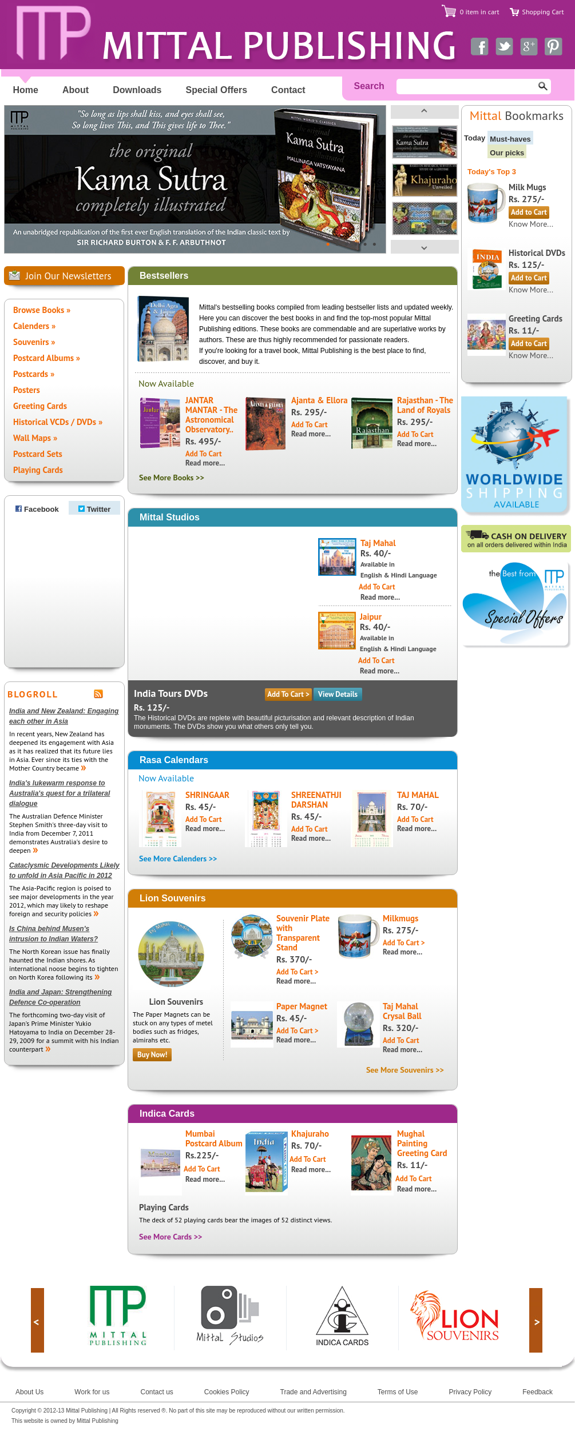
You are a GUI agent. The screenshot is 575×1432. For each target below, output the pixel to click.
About (75, 90)
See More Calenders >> (178, 858)
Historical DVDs (537, 252)
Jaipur (371, 616)
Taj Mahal (378, 542)
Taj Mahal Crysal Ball (402, 1011)
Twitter (94, 509)
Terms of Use (398, 1392)
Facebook (37, 509)
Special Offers (217, 90)
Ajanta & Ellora (319, 400)
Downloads (137, 90)
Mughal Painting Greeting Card (422, 1143)
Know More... (531, 224)
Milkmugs (400, 918)
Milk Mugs (527, 187)
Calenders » (34, 325)
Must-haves (510, 139)
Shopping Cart (543, 11)
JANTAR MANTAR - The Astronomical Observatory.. (211, 415)
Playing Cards (38, 469)
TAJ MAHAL (418, 794)
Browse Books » (41, 309)
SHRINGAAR (207, 794)
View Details (338, 694)
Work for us (91, 1392)
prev (37, 1320)
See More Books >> (171, 477)
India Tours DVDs (171, 693)
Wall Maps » (35, 437)
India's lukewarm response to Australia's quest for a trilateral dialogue (59, 793)
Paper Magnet (301, 1006)
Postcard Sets (37, 453)
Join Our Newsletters (69, 276)
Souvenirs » (34, 341)
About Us (29, 1392)
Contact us (156, 1392)
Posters (26, 389)
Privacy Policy (470, 1392)
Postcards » (33, 373)
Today (474, 138)
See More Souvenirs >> (405, 1070)
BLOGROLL (32, 694)
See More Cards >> (171, 1237)
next (535, 1320)
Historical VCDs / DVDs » (57, 421)
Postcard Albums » (46, 357)
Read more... (205, 463)
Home (25, 90)
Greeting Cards (40, 405)
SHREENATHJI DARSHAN (316, 799)
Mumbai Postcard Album (214, 1138)
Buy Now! (152, 1055)
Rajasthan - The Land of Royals (425, 405)
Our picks (507, 153)
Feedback (537, 1392)
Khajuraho (310, 1133)
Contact (288, 90)
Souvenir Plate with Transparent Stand (303, 933)
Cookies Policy (226, 1392)
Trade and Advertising (313, 1392)
